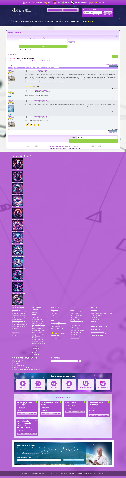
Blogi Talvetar (36, 336)
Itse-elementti (75, 338)
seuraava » (115, 64)
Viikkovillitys (16, 310)
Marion (10, 70)
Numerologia (38, 2)
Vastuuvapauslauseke (82, 473)
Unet (38, 61)
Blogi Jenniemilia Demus (39, 327)
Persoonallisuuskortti (77, 315)
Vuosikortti (74, 317)
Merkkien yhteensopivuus (20, 324)
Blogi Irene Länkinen (38, 337)
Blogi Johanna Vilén (38, 321)
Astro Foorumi (15, 32)
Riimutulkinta (55, 325)
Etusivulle (15, 335)
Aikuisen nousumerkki (19, 315)
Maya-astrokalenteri (18, 365)
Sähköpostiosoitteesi (24, 457)
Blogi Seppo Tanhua (38, 319)
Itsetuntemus (49, 21)
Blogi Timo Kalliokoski (38, 323)
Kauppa (93, 321)
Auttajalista (15, 332)
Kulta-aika (98, 2)
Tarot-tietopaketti (76, 312)
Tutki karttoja (17, 21)
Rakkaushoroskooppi (18, 321)
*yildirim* (10, 100)
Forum (34, 345)
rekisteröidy (42, 38)
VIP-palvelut (88, 21)
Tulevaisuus (39, 21)
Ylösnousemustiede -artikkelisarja (101, 313)
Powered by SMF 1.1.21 (55, 146)
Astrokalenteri (55, 10)
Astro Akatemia (56, 338)
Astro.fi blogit (76, 21)
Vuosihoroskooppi (76, 332)
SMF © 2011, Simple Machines (70, 146)
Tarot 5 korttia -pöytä (77, 319)
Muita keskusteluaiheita (28, 61)
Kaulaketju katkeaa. (48, 61)
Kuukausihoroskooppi (19, 312)
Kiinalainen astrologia (80, 2)
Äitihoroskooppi (17, 319)
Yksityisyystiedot (93, 473)
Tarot (58, 2)
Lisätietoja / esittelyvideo (27, 413)
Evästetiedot (102, 473)
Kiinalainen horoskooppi (19, 326)
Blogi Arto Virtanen (37, 339)
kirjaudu (35, 38)
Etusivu (28, 2)
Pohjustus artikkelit (97, 315)
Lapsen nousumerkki (18, 317)
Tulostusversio (113, 66)
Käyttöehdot (72, 473)
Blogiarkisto (94, 317)
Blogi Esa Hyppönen (38, 330)
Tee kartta (35, 352)
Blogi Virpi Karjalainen (38, 325)
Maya (49, 2)
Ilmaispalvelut (28, 21)
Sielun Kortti (74, 313)
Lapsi (67, 21)
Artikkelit (15, 330)
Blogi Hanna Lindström (39, 343)
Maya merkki (16, 328)
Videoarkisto (95, 319)
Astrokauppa (70, 10)
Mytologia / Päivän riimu (58, 323)
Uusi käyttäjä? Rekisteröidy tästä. (103, 14)
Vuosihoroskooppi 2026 (19, 313)
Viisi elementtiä (75, 336)
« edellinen (109, 64)
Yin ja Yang (74, 334)
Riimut (67, 2)
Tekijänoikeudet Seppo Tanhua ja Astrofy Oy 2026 (32, 473)
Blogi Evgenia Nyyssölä (39, 334)
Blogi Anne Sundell (37, 332)
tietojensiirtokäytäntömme (40, 454)
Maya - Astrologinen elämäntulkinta (23, 367)
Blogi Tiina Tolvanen (38, 341)
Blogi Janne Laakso (37, 328)
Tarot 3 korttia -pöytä (77, 321)
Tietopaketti (35, 347)
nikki (9, 90)
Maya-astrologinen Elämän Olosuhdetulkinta (26, 369)
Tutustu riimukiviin (57, 328)
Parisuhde (59, 21)
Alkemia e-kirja (17, 333)
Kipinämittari (16, 323)
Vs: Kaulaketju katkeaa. (41, 90)
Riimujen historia (56, 326)
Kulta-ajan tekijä (96, 312)
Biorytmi (34, 312)
